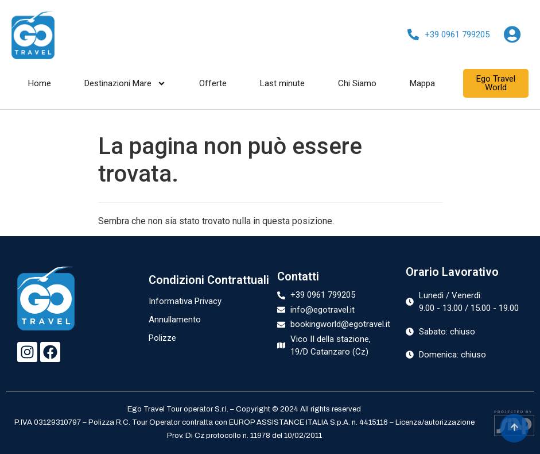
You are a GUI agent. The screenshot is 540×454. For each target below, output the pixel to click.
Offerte (213, 83)
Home (39, 83)
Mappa (422, 83)
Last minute (282, 83)
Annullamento (175, 319)
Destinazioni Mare (125, 83)
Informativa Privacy (185, 301)
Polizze (162, 338)
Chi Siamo (357, 83)
